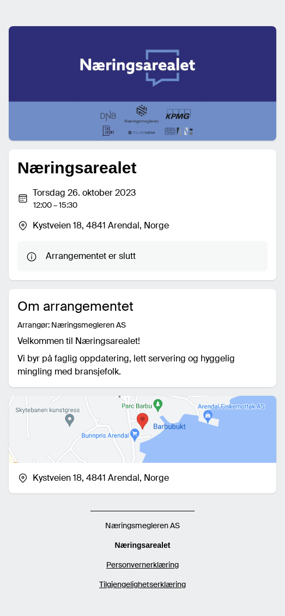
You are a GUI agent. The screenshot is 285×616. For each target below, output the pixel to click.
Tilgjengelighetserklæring (142, 584)
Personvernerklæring (142, 565)
